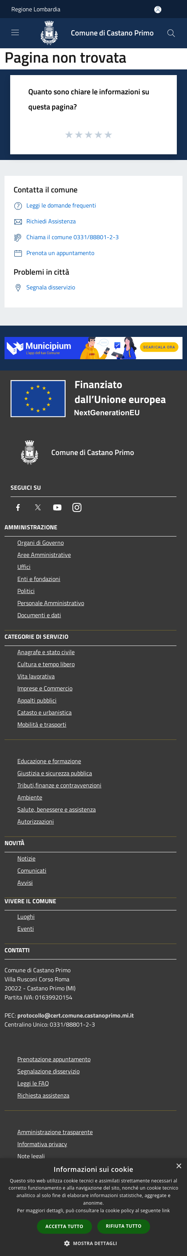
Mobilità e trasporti (41, 724)
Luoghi (26, 916)
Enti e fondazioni (38, 578)
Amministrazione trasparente (55, 1131)
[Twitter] (37, 507)
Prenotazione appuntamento (53, 1059)
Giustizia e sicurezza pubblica (54, 773)
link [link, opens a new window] (166, 1210)
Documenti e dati (39, 615)
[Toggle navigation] (15, 32)
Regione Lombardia (35, 9)
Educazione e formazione (49, 761)
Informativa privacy (42, 1143)
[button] (93, 1243)
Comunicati (31, 870)
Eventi (25, 928)
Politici (26, 590)
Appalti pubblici (37, 700)
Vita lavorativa (36, 676)
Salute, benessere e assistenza (56, 809)
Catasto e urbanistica (44, 712)
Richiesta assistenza (43, 1095)
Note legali (31, 1156)
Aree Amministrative (44, 554)
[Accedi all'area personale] (157, 9)
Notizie (26, 858)
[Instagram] (76, 507)
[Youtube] (57, 507)
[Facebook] (18, 507)
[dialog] (93, 1207)
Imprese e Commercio (44, 688)
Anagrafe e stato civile (46, 651)
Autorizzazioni (35, 821)
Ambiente (29, 797)
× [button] (178, 1166)
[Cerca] (171, 33)
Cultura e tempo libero (46, 664)
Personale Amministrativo (50, 602)
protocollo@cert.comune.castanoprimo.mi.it (75, 1015)
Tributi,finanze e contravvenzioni (59, 785)
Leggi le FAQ (33, 1083)
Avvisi (25, 882)
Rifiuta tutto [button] (124, 1226)
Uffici (24, 566)
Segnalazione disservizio (48, 1071)
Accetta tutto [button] (64, 1226)
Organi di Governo (40, 542)
